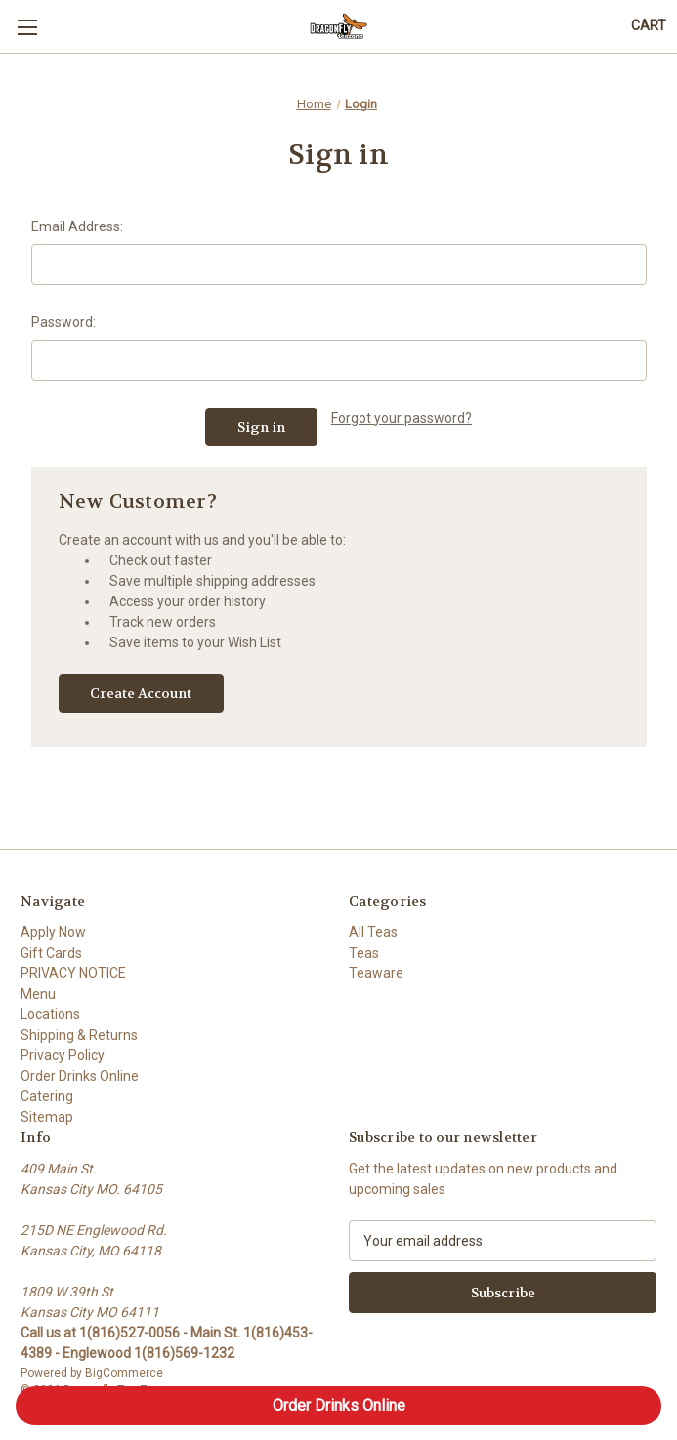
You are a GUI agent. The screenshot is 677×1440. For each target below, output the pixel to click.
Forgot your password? (401, 418)
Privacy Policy (63, 1055)
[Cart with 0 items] (648, 26)
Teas (364, 953)
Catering (47, 1096)
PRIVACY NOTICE (73, 973)
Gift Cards (51, 953)
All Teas (373, 932)
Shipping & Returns (79, 1035)
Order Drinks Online (80, 1076)
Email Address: (77, 226)
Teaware (376, 973)
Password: (63, 322)
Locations (50, 1014)
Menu (38, 994)
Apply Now (53, 932)
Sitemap (47, 1117)
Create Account (140, 693)
